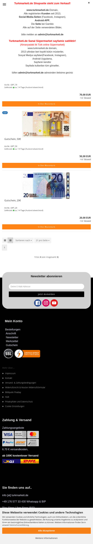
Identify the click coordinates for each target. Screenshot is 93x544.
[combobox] (24, 240)
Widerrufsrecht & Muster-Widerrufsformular (25, 387)
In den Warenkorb (46, 104)
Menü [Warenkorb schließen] (4, 4)
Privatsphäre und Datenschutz (19, 401)
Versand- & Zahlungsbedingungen (20, 382)
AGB (7, 396)
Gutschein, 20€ (12, 200)
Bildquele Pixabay (13, 392)
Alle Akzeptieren (46, 530)
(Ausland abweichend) (34, 87)
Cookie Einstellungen (14, 406)
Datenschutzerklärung (19, 525)
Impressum (10, 373)
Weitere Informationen (46, 538)
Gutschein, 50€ (12, 139)
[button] (5, 240)
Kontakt (8, 378)
